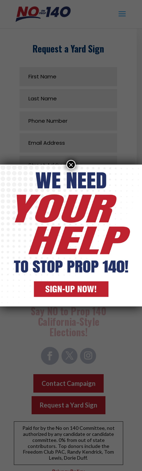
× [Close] (71, 164)
